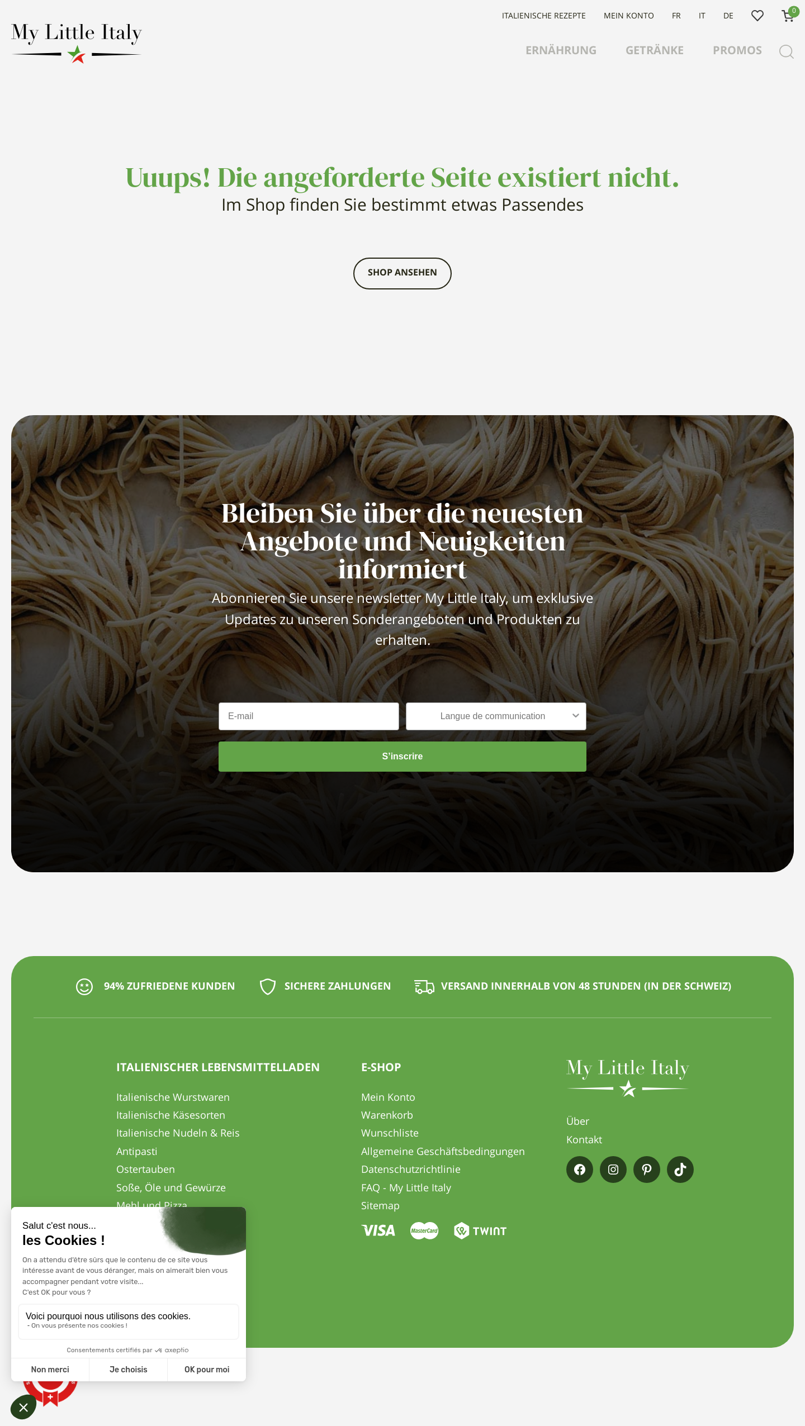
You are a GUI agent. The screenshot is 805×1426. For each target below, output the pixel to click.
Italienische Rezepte (544, 16)
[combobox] (492, 716)
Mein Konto (629, 16)
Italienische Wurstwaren (173, 1098)
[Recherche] (786, 52)
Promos (737, 51)
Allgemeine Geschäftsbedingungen (443, 1152)
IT (702, 16)
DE (728, 16)
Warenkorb (387, 1116)
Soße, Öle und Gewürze (171, 1188)
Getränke (655, 51)
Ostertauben (145, 1170)
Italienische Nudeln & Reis (178, 1134)
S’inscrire (402, 756)
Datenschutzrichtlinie (411, 1170)
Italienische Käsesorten (170, 1116)
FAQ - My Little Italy (406, 1188)
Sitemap (380, 1206)
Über (577, 1122)
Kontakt (584, 1140)
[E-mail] (309, 716)
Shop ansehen (402, 273)
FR (676, 16)
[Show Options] (575, 716)
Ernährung (560, 51)
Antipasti (137, 1152)
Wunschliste (757, 16)
